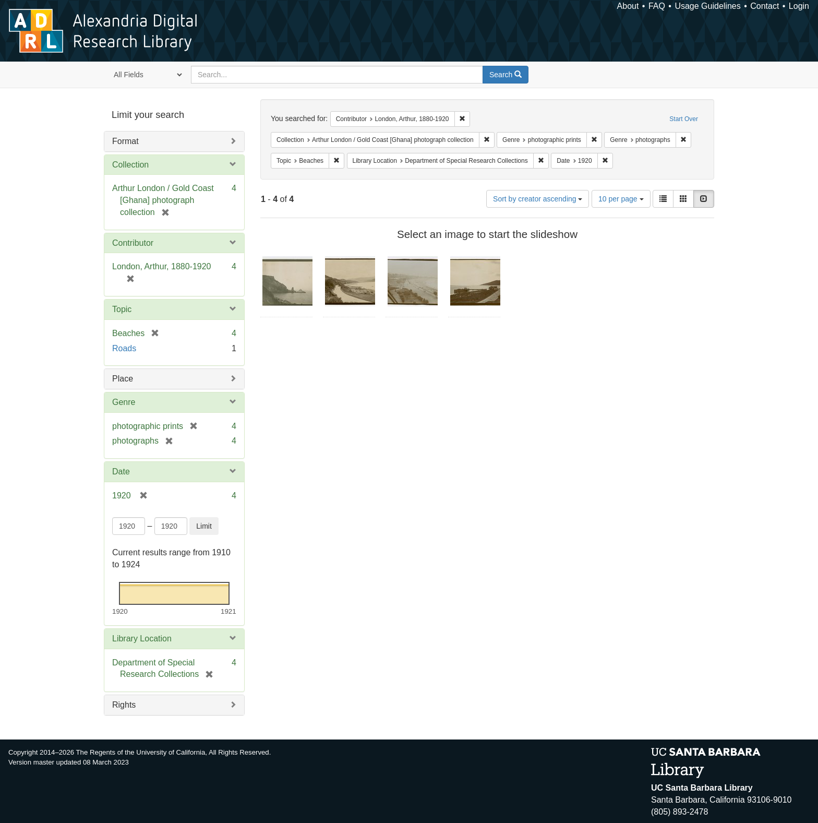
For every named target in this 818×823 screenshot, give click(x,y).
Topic (121, 309)
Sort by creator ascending (537, 199)
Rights (124, 704)
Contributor (132, 242)
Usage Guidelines (707, 6)
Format (125, 141)
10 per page (621, 199)
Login (799, 6)
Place (122, 378)
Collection (130, 164)
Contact (764, 6)
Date (121, 471)
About (628, 6)
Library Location (142, 638)
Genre (123, 402)
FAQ (656, 6)
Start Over (683, 119)
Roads (124, 348)
